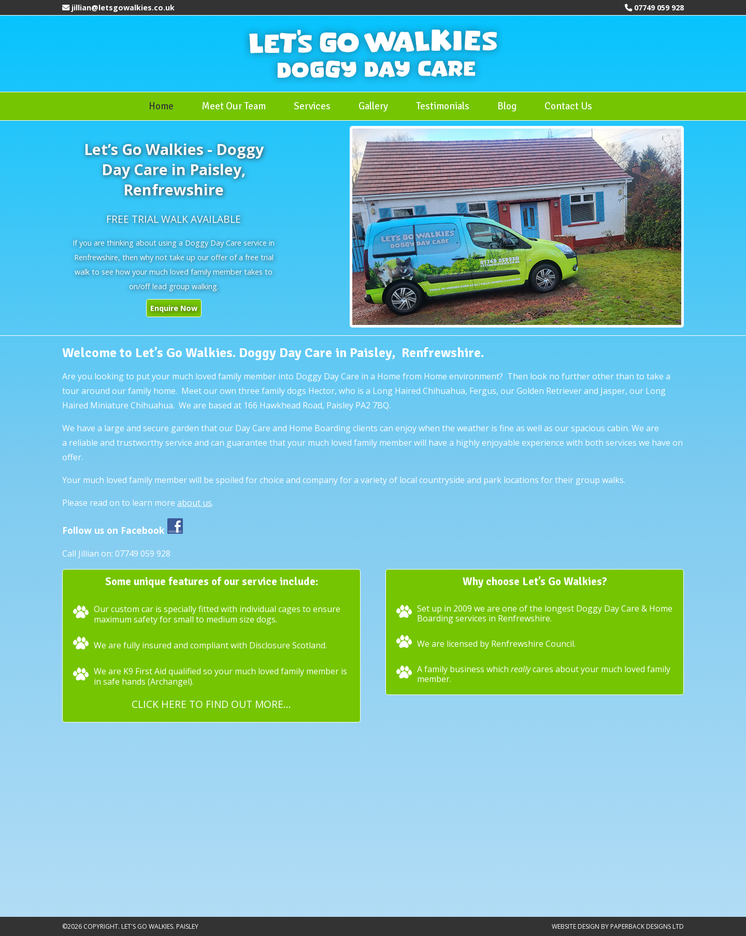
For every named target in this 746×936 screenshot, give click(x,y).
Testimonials (442, 106)
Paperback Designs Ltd (647, 926)
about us (194, 502)
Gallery (373, 106)
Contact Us (568, 106)
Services (312, 106)
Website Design (575, 926)
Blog (507, 106)
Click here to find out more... (211, 704)
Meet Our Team (234, 106)
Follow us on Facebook (122, 530)
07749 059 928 (659, 7)
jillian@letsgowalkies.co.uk (123, 7)
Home (161, 106)
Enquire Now (173, 308)
